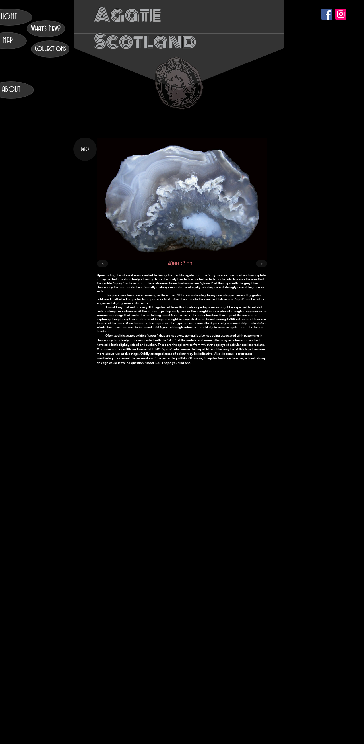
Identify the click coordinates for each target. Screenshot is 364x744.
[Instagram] (340, 14)
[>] (261, 263)
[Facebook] (326, 14)
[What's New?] (46, 28)
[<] (102, 263)
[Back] (85, 149)
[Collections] (50, 49)
